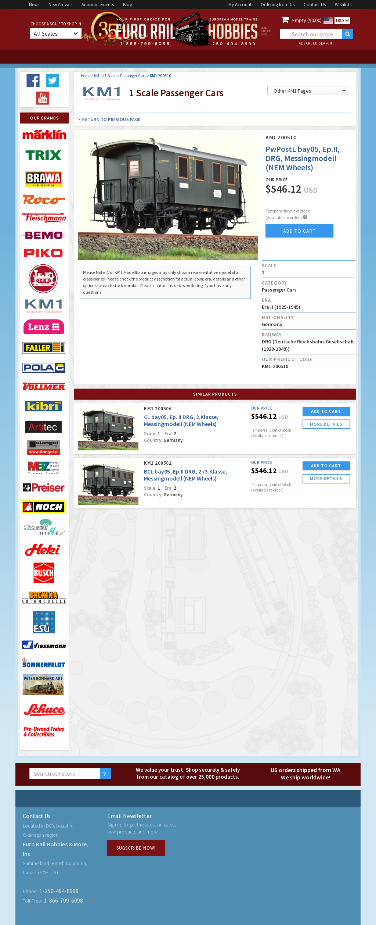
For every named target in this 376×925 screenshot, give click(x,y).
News (34, 4)
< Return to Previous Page (110, 119)
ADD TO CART (326, 411)
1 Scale (110, 75)
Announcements (98, 4)
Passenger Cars (133, 75)
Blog (127, 4)
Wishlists (343, 4)
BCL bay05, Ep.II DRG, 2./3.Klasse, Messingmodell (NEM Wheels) (185, 475)
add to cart (299, 231)
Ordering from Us (277, 4)
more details (326, 424)
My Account (240, 4)
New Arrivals (60, 4)
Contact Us (315, 4)
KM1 (97, 75)
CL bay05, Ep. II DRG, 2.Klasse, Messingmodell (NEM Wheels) (181, 420)
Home (85, 75)
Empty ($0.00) (307, 20)
